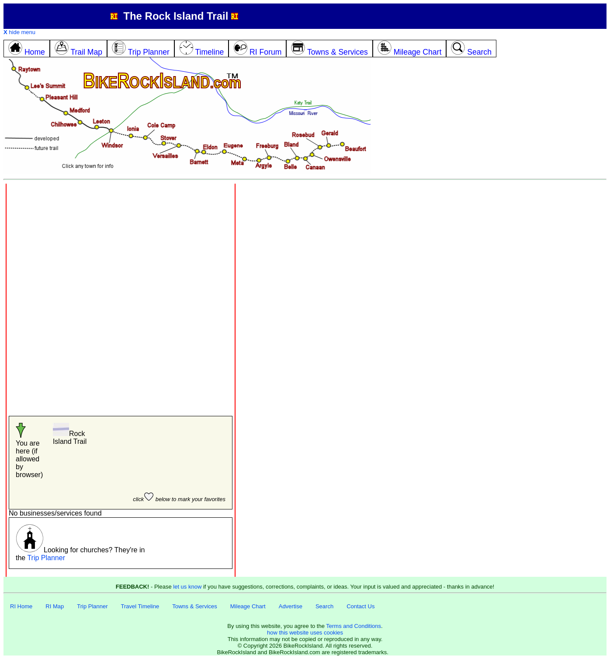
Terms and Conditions (353, 626)
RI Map (54, 606)
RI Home (21, 606)
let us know (187, 586)
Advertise (290, 606)
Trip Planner (46, 557)
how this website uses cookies (305, 632)
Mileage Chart (248, 606)
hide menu (19, 32)
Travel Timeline (140, 606)
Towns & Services (194, 606)
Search (324, 606)
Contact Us (360, 606)
